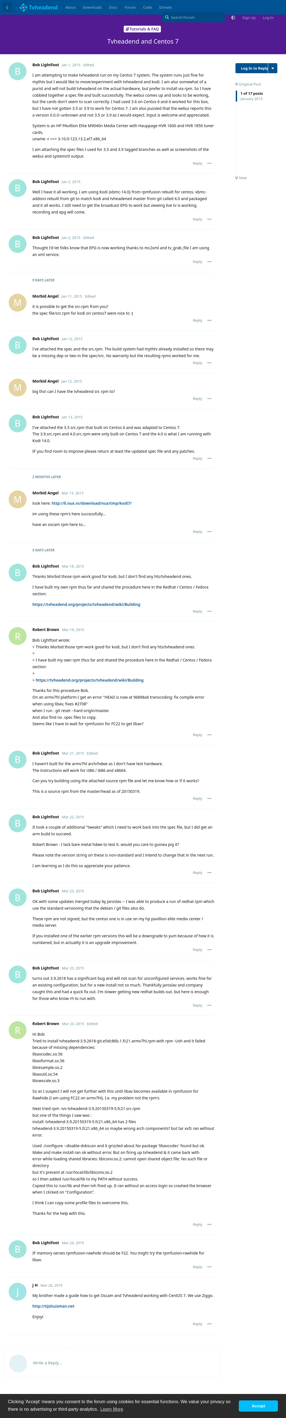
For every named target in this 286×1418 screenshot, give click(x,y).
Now (241, 177)
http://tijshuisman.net (53, 1306)
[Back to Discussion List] (7, 7)
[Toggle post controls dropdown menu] (209, 163)
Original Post (248, 84)
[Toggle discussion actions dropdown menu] (272, 68)
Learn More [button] (111, 1409)
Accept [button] (258, 1406)
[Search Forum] (193, 17)
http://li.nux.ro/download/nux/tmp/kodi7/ (92, 503)
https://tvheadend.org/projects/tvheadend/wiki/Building (86, 604)
